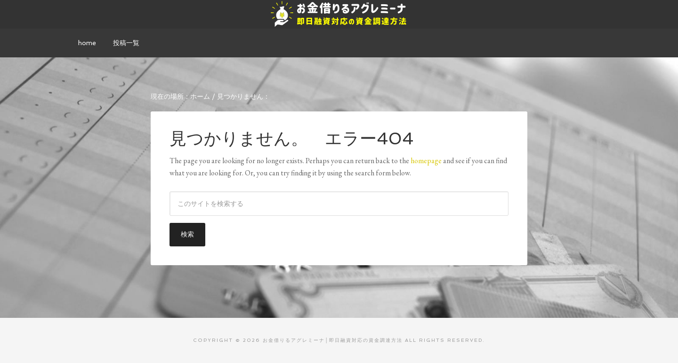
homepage (426, 161)
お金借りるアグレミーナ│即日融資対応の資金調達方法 (339, 14)
